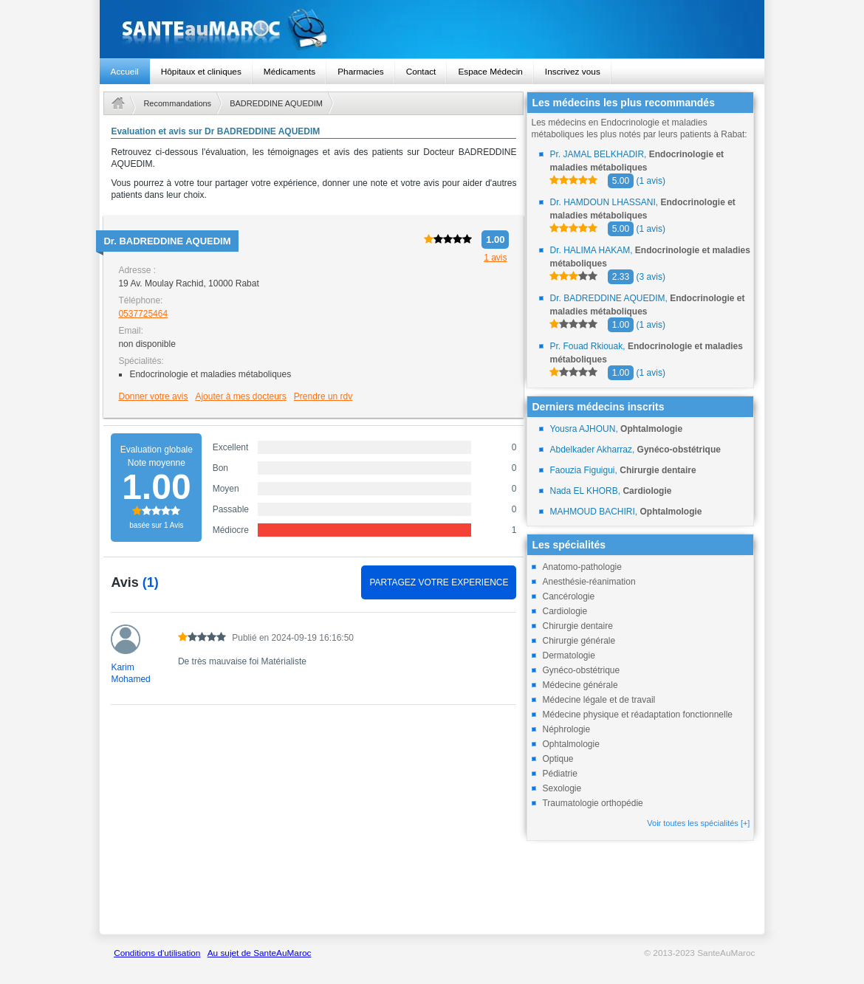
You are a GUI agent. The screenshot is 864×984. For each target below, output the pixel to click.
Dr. (166, 241)
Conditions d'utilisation (157, 953)
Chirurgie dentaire (577, 626)
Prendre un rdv (323, 396)
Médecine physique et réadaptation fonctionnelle (637, 714)
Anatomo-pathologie (581, 567)
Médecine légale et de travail (598, 700)
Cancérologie (568, 596)
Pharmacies (360, 71)
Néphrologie (566, 729)
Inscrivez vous (572, 71)
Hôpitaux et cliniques (201, 71)
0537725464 (143, 314)
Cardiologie (564, 611)
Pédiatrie (559, 773)
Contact (421, 71)
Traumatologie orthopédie (592, 803)
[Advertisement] (313, 827)
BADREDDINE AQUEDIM (276, 103)
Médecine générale (579, 685)
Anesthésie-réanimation (588, 582)
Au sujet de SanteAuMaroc (260, 953)
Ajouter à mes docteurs (240, 396)
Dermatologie (568, 655)
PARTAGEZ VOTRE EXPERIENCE (438, 582)
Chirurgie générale (578, 641)
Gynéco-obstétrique (581, 670)
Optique (557, 759)
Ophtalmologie (570, 744)
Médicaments (289, 71)
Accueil (125, 71)
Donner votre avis (153, 396)
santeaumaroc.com (432, 29)
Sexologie (561, 788)
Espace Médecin (490, 71)
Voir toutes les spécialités (698, 823)
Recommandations (177, 103)
